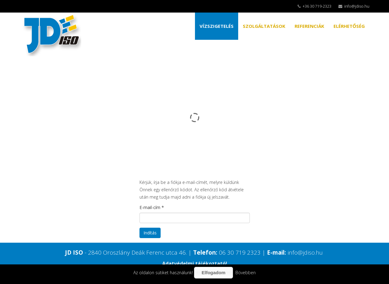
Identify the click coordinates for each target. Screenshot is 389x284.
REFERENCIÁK (309, 26)
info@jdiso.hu (356, 6)
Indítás (150, 233)
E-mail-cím (151, 207)
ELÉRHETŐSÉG (349, 26)
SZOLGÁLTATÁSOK (264, 26)
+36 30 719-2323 (317, 6)
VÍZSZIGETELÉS (217, 26)
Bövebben (245, 272)
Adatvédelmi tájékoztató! (194, 263)
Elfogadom (214, 272)
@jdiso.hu (310, 252)
